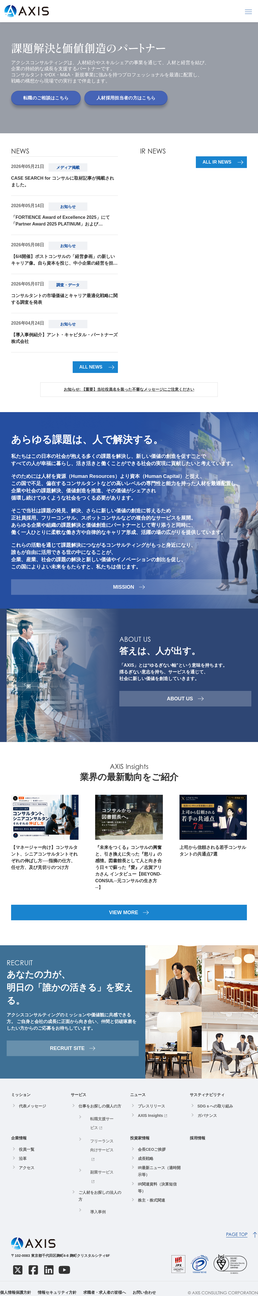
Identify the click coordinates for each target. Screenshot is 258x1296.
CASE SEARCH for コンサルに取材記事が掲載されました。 (62, 181)
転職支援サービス (100, 1122)
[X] (17, 1262)
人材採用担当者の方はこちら (126, 98)
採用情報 (197, 1143)
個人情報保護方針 (15, 1284)
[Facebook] (33, 1262)
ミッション (21, 1100)
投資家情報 (140, 1143)
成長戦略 (145, 1164)
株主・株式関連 (151, 1206)
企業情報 (19, 1143)
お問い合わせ (144, 1284)
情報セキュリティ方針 (57, 1284)
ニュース (138, 1100)
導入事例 (93, 1177)
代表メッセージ (32, 1111)
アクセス (26, 1173)
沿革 (23, 1164)
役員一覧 (26, 1155)
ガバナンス (207, 1121)
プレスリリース (151, 1111)
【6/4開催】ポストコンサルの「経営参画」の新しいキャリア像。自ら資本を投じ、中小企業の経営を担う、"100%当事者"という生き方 (63, 260)
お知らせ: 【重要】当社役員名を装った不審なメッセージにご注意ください (129, 389)
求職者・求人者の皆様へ (104, 1284)
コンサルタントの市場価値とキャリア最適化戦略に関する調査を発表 (64, 299)
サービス (78, 1100)
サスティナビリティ (207, 1100)
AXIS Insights (150, 1121)
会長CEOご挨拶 (152, 1155)
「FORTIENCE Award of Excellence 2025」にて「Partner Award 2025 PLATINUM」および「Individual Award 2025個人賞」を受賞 (60, 221)
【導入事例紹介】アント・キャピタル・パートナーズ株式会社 (64, 338)
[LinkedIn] (48, 1262)
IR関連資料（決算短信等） (157, 1193)
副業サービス (96, 1150)
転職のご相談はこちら (46, 98)
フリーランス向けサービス (102, 1136)
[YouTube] (64, 1262)
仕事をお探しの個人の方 (100, 1111)
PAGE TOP (236, 1226)
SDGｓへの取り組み (215, 1111)
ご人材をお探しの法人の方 (100, 1163)
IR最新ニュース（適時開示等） (159, 1176)
